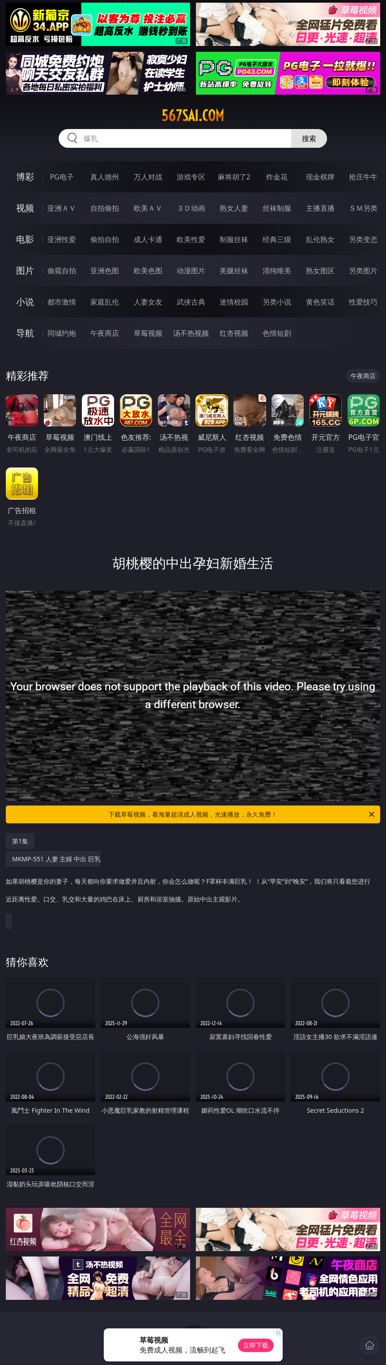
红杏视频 (234, 333)
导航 (25, 333)
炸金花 (277, 177)
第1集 (20, 841)
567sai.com (192, 116)
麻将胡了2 (234, 177)
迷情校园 (234, 302)
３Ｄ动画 (191, 208)
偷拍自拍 (104, 239)
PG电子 (61, 177)
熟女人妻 (234, 208)
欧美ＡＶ (148, 208)
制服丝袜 (234, 239)
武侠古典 (191, 302)
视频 (25, 208)
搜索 (309, 138)
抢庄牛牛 (363, 177)
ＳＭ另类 (363, 208)
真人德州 (104, 177)
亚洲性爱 (61, 239)
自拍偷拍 (104, 208)
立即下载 (255, 1345)
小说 (25, 302)
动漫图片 (191, 271)
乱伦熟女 (320, 239)
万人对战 (148, 177)
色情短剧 (277, 333)
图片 (25, 270)
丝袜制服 (277, 208)
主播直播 (320, 208)
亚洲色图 (104, 271)
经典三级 (277, 239)
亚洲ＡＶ (61, 208)
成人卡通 (148, 239)
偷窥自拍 (61, 271)
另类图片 (363, 271)
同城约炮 (61, 333)
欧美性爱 (191, 239)
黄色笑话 (320, 302)
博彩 (25, 177)
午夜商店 (104, 333)
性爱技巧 (363, 302)
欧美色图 (148, 271)
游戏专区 (191, 177)
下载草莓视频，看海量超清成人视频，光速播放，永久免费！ (242, 814)
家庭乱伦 (104, 302)
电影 (25, 239)
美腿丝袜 (234, 271)
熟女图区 (320, 271)
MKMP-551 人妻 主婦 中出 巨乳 (191, 884)
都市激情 (61, 302)
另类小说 (277, 302)
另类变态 (363, 239)
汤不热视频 (191, 333)
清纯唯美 (277, 271)
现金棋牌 (320, 177)
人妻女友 (148, 302)
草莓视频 (148, 333)
